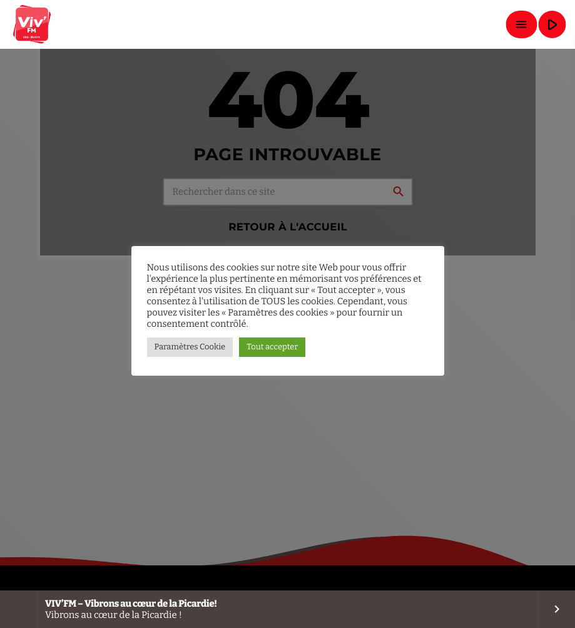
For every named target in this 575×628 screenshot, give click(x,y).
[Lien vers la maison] (32, 24)
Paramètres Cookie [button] (190, 347)
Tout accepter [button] (272, 347)
